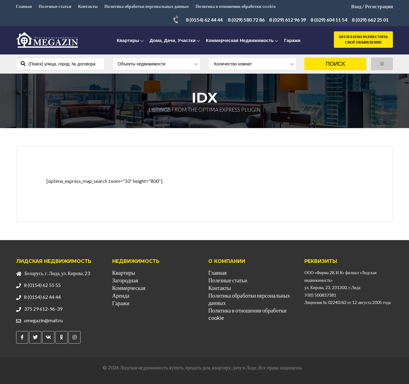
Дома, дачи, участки (173, 40)
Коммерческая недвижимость (240, 40)
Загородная (125, 280)
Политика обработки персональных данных (146, 6)
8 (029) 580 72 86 (246, 20)
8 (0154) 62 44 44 (204, 20)
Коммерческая (128, 288)
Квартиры (128, 40)
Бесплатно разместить (363, 39)
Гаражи (292, 40)
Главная (24, 6)
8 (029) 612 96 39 (287, 20)
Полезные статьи (55, 6)
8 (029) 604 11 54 (328, 20)
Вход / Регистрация (372, 6)
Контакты (88, 6)
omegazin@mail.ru (43, 320)
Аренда (121, 295)
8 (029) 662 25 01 (370, 20)
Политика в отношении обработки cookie (236, 6)
